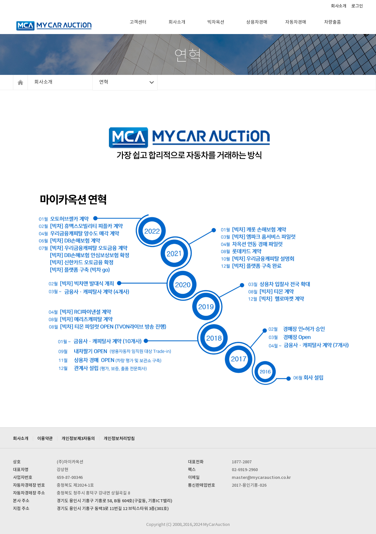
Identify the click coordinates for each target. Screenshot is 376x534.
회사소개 (339, 6)
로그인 (357, 6)
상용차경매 (256, 22)
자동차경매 (295, 22)
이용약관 (45, 438)
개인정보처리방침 (119, 438)
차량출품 (332, 22)
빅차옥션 (215, 22)
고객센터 (138, 22)
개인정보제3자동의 (78, 438)
